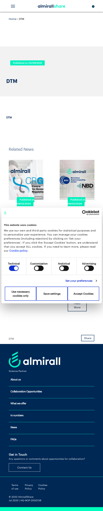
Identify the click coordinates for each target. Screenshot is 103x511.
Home (12, 18)
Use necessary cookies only (20, 293)
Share (87, 338)
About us (15, 379)
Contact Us (24, 467)
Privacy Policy (29, 487)
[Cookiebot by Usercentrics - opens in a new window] (84, 212)
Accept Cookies (83, 293)
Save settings (51, 293)
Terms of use (14, 487)
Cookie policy (18, 250)
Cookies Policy (42, 487)
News (13, 427)
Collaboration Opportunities (26, 391)
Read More (77, 305)
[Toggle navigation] (13, 6)
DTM (9, 117)
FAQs (13, 439)
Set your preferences (78, 280)
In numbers (16, 415)
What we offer (18, 403)
